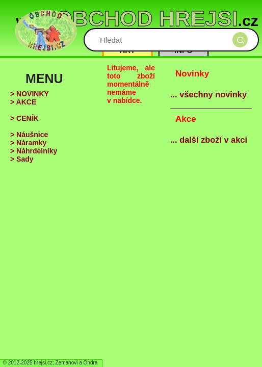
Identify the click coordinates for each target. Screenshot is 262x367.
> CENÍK (24, 118)
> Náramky (28, 143)
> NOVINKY (29, 94)
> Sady (22, 159)
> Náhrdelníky (33, 151)
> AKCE (23, 102)
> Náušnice (29, 134)
